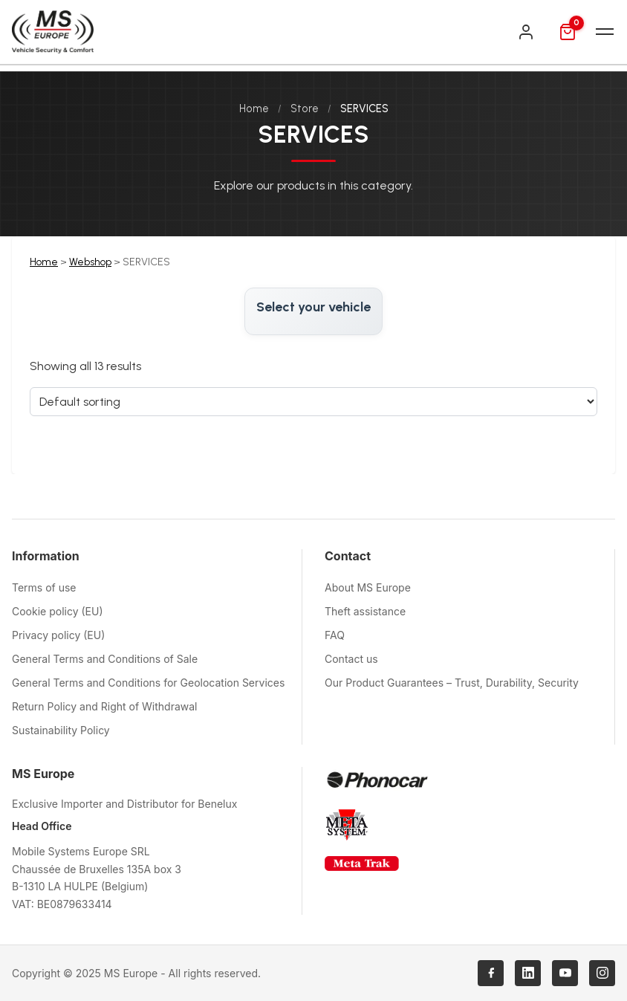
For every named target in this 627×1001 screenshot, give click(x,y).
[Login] (526, 32)
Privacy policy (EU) (58, 635)
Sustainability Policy (61, 730)
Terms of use (44, 587)
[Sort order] (313, 401)
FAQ (335, 635)
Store (304, 108)
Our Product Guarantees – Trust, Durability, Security (452, 682)
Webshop (90, 262)
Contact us (351, 658)
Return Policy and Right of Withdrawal (105, 706)
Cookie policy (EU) (57, 611)
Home (254, 108)
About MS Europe (368, 587)
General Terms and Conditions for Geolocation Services (148, 682)
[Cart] (567, 32)
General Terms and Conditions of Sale (105, 658)
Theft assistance (365, 611)
